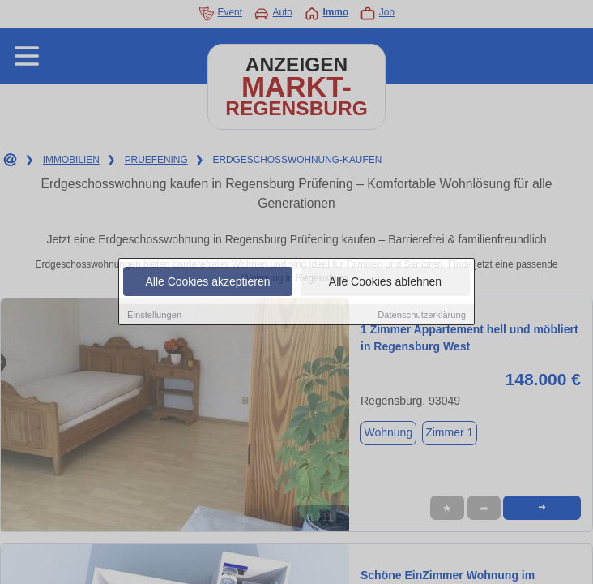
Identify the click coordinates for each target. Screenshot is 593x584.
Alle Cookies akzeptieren (207, 282)
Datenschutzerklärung (422, 315)
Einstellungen (154, 315)
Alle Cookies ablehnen (385, 282)
